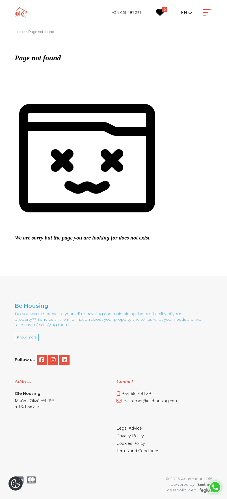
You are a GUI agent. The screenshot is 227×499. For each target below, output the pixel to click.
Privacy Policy (130, 435)
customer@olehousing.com (151, 400)
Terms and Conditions (137, 450)
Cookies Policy (130, 443)
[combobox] (186, 12)
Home (20, 32)
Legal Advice (129, 428)
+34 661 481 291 (126, 12)
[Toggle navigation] (206, 12)
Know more (26, 337)
